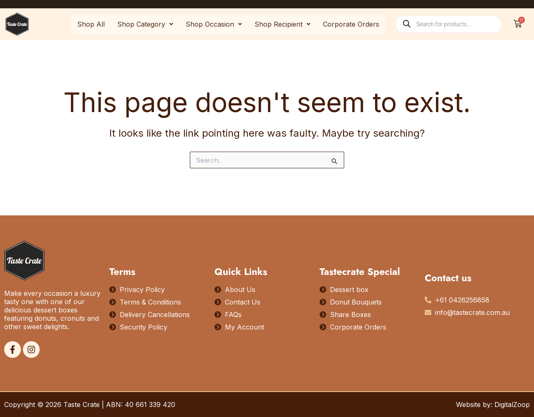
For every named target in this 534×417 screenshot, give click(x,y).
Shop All (91, 24)
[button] (145, 24)
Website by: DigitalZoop (493, 404)
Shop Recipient (282, 24)
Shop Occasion (214, 24)
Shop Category (145, 24)
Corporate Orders (351, 24)
